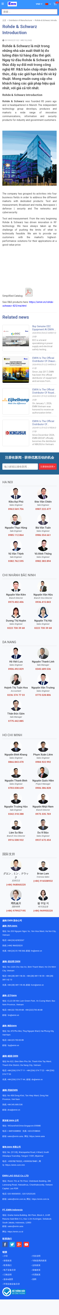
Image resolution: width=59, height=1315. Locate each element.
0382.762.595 (16, 561)
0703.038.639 (16, 788)
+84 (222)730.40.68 (33, 1010)
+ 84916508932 (14, 1131)
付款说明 (36, 1256)
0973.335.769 (43, 814)
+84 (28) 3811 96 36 (16, 976)
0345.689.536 (43, 669)
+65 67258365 (34, 1131)
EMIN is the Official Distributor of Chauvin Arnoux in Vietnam (44, 361)
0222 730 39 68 (16, 628)
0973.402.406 (16, 602)
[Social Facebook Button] (5, 1244)
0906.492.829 (16, 669)
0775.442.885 (16, 721)
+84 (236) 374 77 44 (16, 1079)
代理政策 (36, 1274)
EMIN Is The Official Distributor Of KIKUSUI (43, 424)
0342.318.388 (16, 814)
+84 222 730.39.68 (15, 1010)
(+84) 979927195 (16, 910)
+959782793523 (15, 1161)
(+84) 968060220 (16, 884)
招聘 (34, 1279)
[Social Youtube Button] (26, 1244)
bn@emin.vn (13, 1015)
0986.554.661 (43, 535)
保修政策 (36, 1270)
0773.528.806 (43, 695)
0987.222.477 (43, 509)
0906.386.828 (43, 788)
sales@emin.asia (15, 1136)
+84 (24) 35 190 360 (16, 951)
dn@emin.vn (37, 1079)
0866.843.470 (16, 762)
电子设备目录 (9, 1270)
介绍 (5, 1256)
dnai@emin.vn (13, 1110)
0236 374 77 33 (16, 695)
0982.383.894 (43, 561)
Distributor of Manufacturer (20, 20)
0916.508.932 (16, 840)
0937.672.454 (43, 840)
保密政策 (7, 1260)
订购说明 (7, 1274)
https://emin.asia (37, 1136)
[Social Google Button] (19, 1244)
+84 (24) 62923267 (15, 940)
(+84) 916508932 (43, 881)
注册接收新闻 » (47, 466)
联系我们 (7, 1265)
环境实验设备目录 (11, 1284)
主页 (4, 20)
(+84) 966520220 (14, 945)
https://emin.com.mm (15, 1165)
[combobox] (28, 11)
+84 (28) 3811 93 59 (35, 976)
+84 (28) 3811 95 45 (16, 985)
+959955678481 (30, 1161)
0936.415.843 (43, 602)
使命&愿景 (8, 1279)
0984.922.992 (43, 762)
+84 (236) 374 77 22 (35, 1070)
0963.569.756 (16, 509)
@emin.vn (14, 1045)
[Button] (3, 4)
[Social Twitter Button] (12, 1244)
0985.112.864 (16, 535)
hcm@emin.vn (37, 985)
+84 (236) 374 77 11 (16, 1070)
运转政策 (36, 1265)
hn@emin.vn (36, 951)
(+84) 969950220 (43, 910)
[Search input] (28, 11)
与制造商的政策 (39, 1260)
